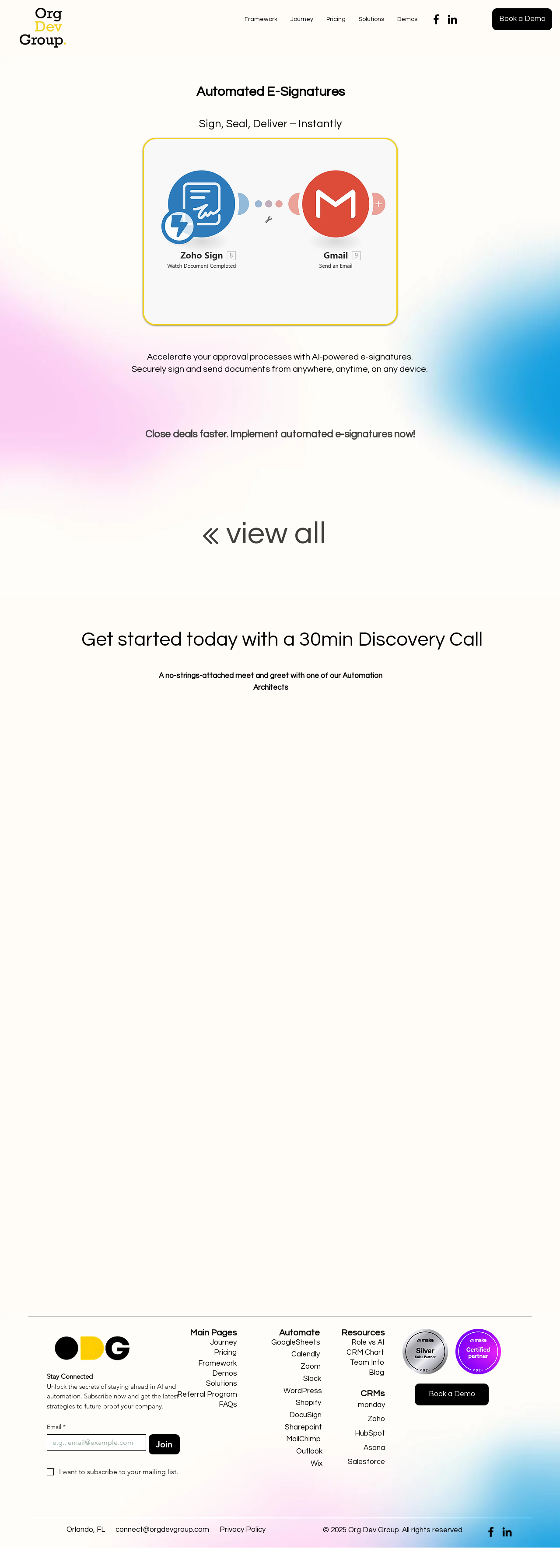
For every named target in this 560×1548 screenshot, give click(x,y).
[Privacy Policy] (242, 1530)
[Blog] (361, 1373)
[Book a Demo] (522, 19)
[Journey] (205, 1343)
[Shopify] (290, 1403)
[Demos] (206, 1374)
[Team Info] (361, 1363)
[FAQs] (206, 1405)
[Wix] (291, 1464)
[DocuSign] (290, 1415)
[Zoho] (353, 1419)
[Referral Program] (206, 1395)
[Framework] (205, 1364)
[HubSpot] (353, 1434)
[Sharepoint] (290, 1427)
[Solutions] (206, 1384)
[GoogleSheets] (289, 1343)
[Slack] (290, 1379)
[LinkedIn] (452, 19)
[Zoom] (289, 1367)
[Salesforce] (353, 1462)
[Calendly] (288, 1354)
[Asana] (353, 1448)
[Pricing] (205, 1353)
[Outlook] (291, 1452)
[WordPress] (290, 1391)
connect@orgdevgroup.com (162, 1530)
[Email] (93, 1442)
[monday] (353, 1405)
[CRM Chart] (361, 1353)
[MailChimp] (289, 1439)
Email (56, 1427)
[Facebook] (436, 19)
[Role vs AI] (361, 1343)
